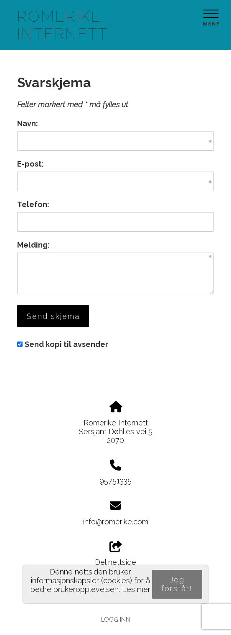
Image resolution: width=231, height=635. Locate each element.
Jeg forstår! (177, 584)
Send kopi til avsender (66, 344)
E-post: (30, 163)
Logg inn (115, 619)
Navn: (27, 123)
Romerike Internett (62, 25)
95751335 (115, 480)
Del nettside (115, 554)
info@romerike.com (115, 521)
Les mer (136, 589)
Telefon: (33, 204)
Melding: (33, 244)
